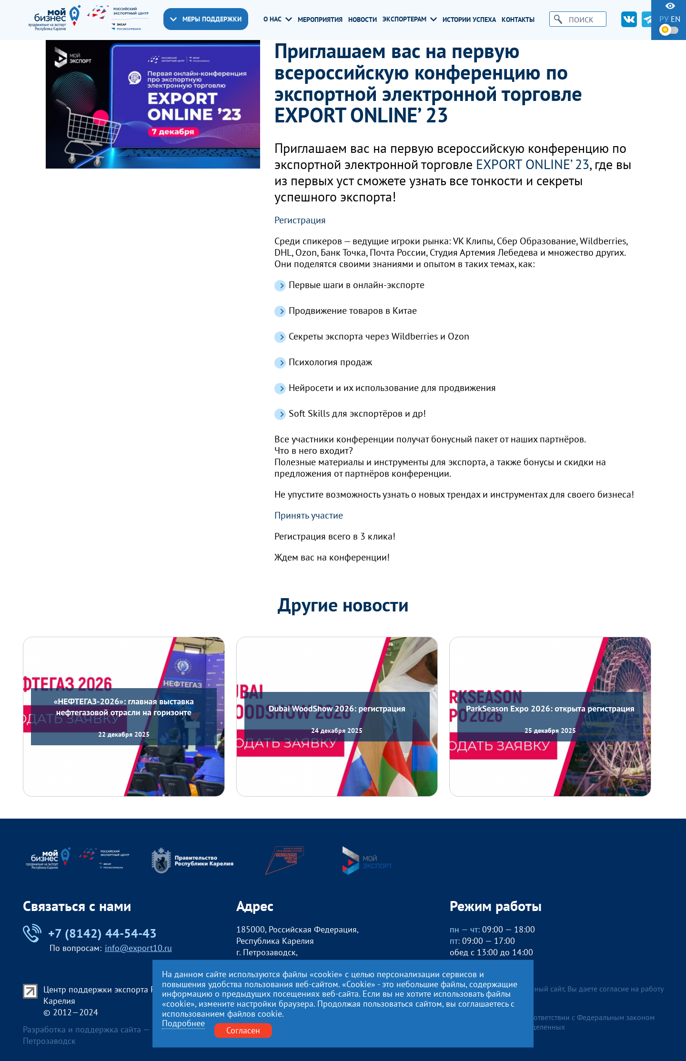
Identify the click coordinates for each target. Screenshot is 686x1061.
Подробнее (183, 1024)
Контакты (518, 19)
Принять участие (308, 515)
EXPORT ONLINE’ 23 (532, 164)
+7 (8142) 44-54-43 (90, 933)
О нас (277, 19)
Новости (362, 19)
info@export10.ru (138, 947)
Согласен (243, 1030)
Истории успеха (469, 19)
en (675, 19)
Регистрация (300, 220)
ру (663, 19)
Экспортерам (410, 19)
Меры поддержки (206, 19)
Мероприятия (320, 19)
